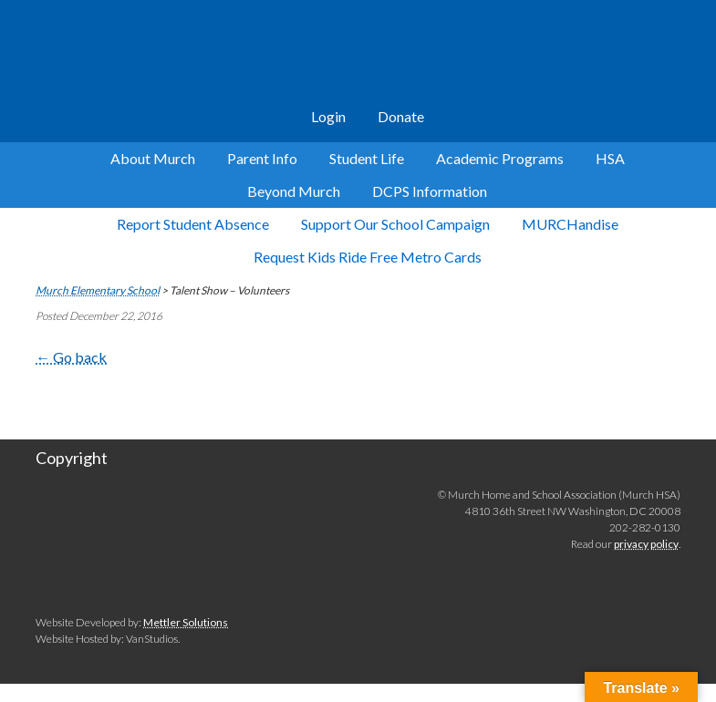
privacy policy (646, 544)
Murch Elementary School (358, 54)
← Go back (71, 357)
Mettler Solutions (185, 622)
